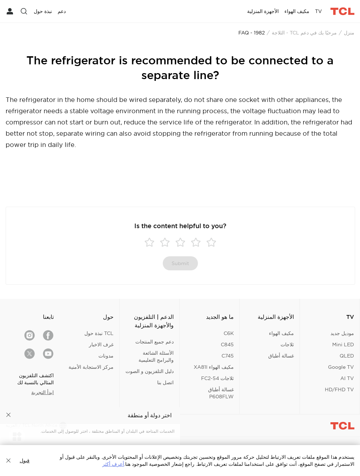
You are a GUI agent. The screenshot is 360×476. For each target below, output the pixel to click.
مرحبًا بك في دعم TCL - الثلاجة (304, 33)
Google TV (341, 367)
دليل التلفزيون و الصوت (150, 371)
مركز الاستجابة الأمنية (91, 367)
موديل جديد (342, 333)
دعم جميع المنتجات (154, 342)
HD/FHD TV (339, 389)
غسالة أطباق (281, 356)
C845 (227, 344)
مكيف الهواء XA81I (214, 367)
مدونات (106, 356)
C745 (227, 356)
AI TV (347, 378)
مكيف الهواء (281, 333)
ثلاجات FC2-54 (217, 378)
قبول (25, 460)
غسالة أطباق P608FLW (221, 393)
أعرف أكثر (113, 464)
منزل (349, 33)
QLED (347, 356)
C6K (229, 333)
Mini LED (343, 344)
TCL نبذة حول (99, 333)
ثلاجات (287, 344)
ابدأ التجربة (42, 392)
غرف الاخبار (101, 344)
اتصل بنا (165, 382)
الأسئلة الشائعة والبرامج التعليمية (156, 356)
